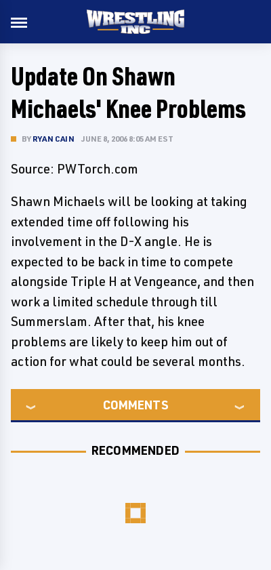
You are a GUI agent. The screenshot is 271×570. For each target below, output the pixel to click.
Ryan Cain (54, 139)
